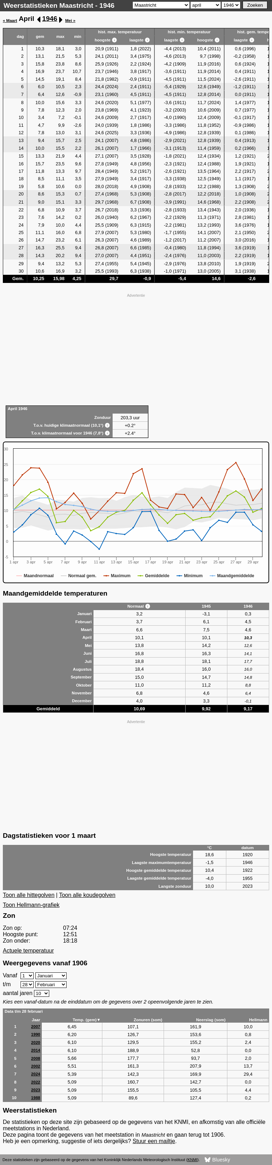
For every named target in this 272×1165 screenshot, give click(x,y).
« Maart (10, 20)
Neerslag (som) (211, 1020)
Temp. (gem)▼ (87, 1020)
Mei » (70, 20)
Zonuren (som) (148, 1020)
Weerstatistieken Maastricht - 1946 (59, 5)
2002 (35, 1066)
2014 (35, 1050)
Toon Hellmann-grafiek (31, 905)
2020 (35, 1042)
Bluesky (217, 1160)
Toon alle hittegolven (29, 895)
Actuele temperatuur (28, 951)
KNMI (192, 1160)
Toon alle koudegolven (87, 895)
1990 (35, 1034)
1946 (49, 18)
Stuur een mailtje (153, 1141)
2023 (35, 1090)
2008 (35, 1058)
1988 (35, 1098)
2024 (35, 1074)
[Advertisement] (136, 348)
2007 (35, 1026)
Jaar (36, 1020)
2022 (35, 1082)
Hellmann (258, 1020)
